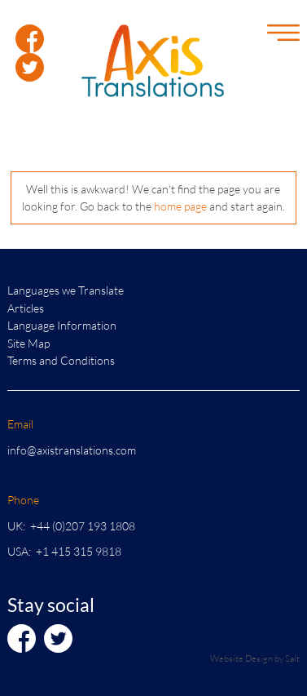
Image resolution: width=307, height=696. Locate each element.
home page (180, 206)
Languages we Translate (65, 290)
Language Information (61, 325)
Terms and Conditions (61, 360)
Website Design (241, 658)
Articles (25, 308)
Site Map (28, 343)
